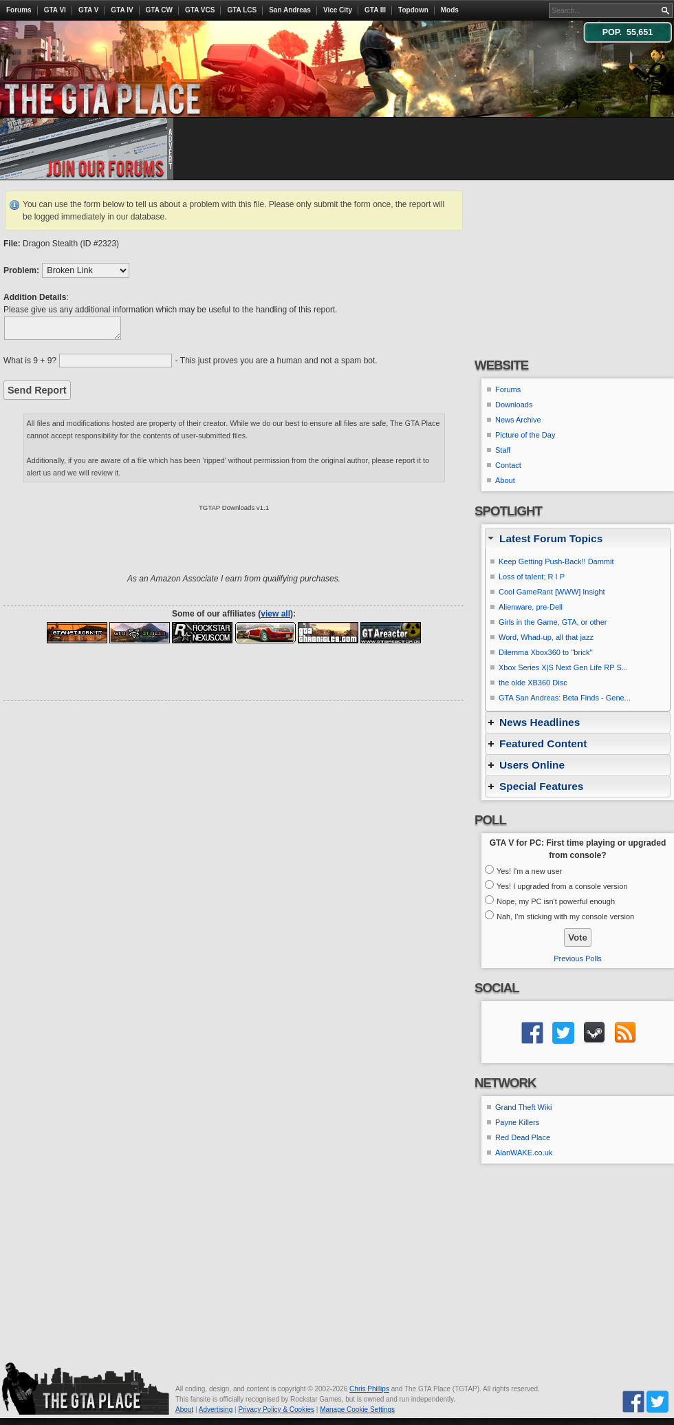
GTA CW (159, 10)
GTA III (375, 10)
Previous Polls (578, 958)
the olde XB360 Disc (533, 682)
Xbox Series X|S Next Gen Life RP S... (563, 667)
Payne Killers (517, 1122)
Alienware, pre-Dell (531, 607)
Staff (502, 450)
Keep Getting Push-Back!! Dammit (556, 561)
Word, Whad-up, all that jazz (546, 637)
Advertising (215, 1409)
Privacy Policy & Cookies (276, 1409)
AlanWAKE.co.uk (523, 1152)
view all (275, 614)
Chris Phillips (369, 1389)
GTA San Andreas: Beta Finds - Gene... (565, 698)
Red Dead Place (522, 1137)
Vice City (337, 10)
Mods (450, 10)
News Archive (518, 420)
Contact (508, 465)
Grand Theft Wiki (523, 1107)
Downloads (513, 404)
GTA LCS (242, 10)
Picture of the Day (525, 435)
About (505, 480)
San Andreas (290, 10)
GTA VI (55, 10)
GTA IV (122, 10)
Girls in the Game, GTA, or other (553, 622)
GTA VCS (200, 10)
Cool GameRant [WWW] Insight (552, 592)
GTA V (88, 10)
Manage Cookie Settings (357, 1409)
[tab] (578, 538)
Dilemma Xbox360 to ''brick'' (546, 652)
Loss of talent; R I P (532, 576)
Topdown (413, 10)
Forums (19, 10)
